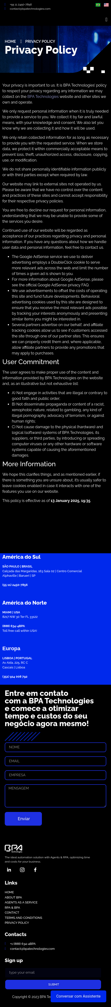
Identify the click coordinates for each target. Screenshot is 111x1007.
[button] (106, 19)
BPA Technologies (43, 96)
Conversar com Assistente (78, 996)
